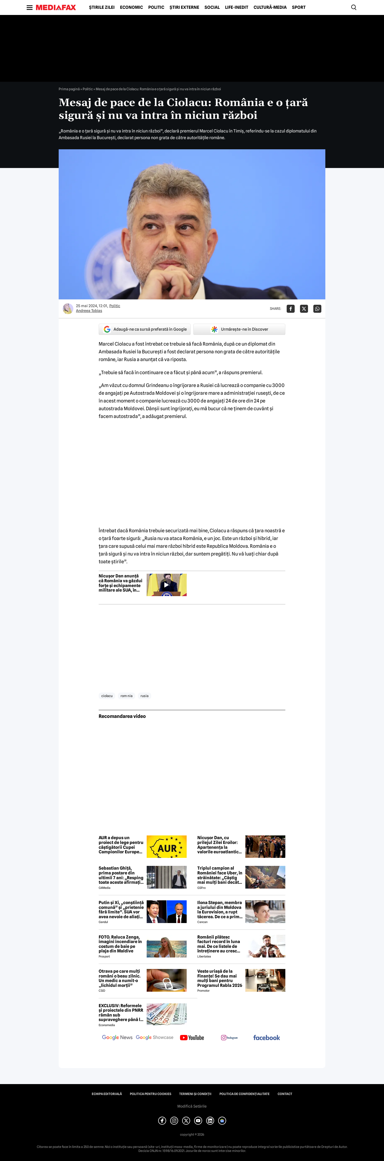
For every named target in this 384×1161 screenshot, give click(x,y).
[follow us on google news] (117, 1038)
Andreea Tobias (89, 310)
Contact (285, 1094)
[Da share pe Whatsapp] (317, 309)
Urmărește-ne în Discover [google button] (239, 329)
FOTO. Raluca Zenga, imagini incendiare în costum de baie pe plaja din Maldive (120, 944)
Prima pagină (69, 89)
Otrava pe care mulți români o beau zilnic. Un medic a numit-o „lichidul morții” (120, 978)
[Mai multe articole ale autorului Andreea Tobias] (68, 308)
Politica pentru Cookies (150, 1094)
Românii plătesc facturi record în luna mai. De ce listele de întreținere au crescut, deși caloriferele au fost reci (219, 944)
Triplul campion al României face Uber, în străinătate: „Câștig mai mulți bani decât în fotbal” (219, 875)
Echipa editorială (107, 1094)
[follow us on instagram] (229, 1038)
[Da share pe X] (304, 309)
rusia (145, 696)
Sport (299, 7)
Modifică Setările (192, 1106)
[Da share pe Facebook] (291, 309)
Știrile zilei (102, 7)
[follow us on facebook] (266, 1038)
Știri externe (184, 7)
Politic (156, 7)
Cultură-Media (270, 7)
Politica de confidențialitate (244, 1094)
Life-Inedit (236, 7)
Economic (131, 7)
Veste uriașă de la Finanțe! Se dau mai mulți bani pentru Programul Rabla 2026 (219, 978)
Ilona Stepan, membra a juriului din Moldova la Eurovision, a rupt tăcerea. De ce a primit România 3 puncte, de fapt (219, 909)
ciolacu (107, 696)
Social (212, 7)
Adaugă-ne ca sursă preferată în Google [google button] (145, 329)
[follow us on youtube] (192, 1038)
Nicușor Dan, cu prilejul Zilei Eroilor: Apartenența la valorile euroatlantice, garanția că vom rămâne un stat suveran (219, 844)
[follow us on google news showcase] (154, 1038)
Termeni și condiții (195, 1094)
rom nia (127, 696)
